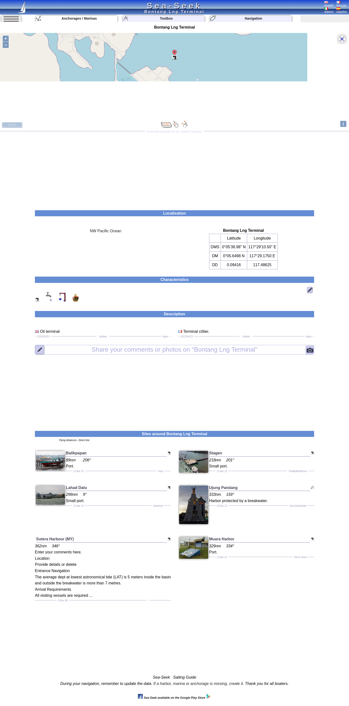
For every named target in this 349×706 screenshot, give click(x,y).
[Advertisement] (174, 169)
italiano (328, 10)
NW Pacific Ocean (105, 231)
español (341, 10)
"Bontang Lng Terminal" (174, 349)
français (341, 4)
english (328, 4)
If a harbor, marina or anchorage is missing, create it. (198, 684)
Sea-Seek (174, 5)
